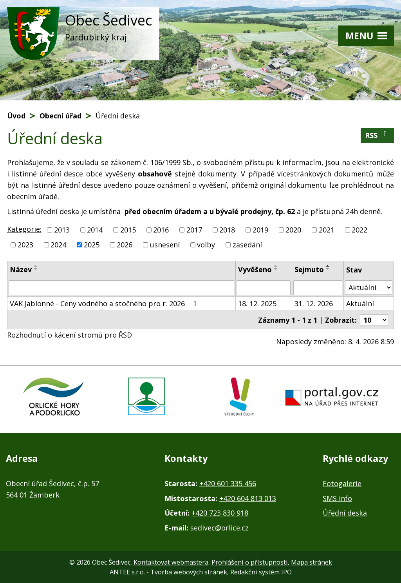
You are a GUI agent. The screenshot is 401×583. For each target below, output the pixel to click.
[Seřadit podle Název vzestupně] (36, 265)
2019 (260, 229)
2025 (91, 244)
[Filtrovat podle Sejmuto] (317, 287)
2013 (62, 229)
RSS (377, 135)
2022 (359, 229)
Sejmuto (309, 269)
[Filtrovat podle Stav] (368, 287)
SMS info (337, 498)
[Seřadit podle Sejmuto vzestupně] (328, 265)
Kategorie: (24, 229)
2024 (58, 244)
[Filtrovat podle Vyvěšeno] (264, 287)
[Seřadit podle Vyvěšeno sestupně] (276, 269)
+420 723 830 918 (219, 513)
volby (206, 244)
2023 (25, 244)
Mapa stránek (311, 562)
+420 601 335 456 (227, 483)
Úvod (16, 115)
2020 (293, 229)
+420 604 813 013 (247, 498)
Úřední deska (345, 513)
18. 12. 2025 (257, 303)
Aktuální (360, 303)
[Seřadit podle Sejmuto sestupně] (328, 269)
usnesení (165, 244)
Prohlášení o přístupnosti (249, 562)
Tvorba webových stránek (188, 572)
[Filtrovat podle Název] (121, 287)
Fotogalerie (342, 483)
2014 (95, 229)
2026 (124, 244)
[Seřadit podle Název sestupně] (36, 269)
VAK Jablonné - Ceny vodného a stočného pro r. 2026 (104, 303)
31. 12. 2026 (313, 303)
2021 (326, 229)
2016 (161, 229)
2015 (128, 229)
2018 (227, 229)
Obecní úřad (60, 115)
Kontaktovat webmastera (171, 562)
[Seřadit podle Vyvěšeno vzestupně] (276, 265)
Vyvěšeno (255, 269)
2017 (194, 229)
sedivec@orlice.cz (219, 527)
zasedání (247, 244)
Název (21, 269)
